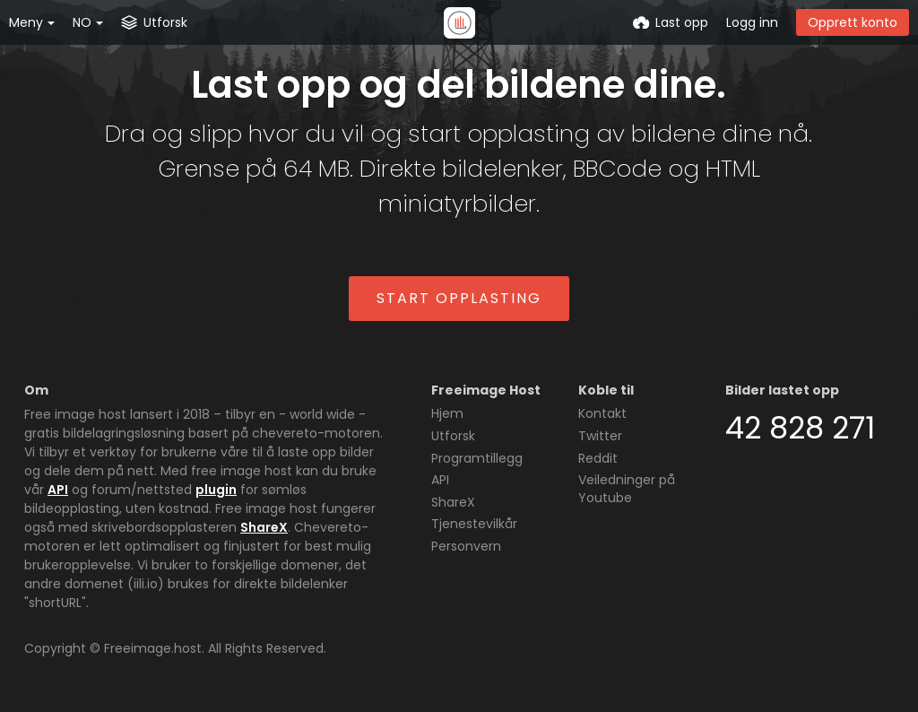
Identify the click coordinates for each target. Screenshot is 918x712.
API (58, 490)
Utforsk (453, 436)
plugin (216, 490)
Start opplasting (459, 298)
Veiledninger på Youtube (626, 489)
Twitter (600, 436)
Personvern (466, 546)
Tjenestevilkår (474, 524)
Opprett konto (852, 22)
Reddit (598, 458)
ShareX (264, 527)
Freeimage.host (153, 648)
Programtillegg (477, 458)
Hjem (447, 413)
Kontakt (602, 413)
